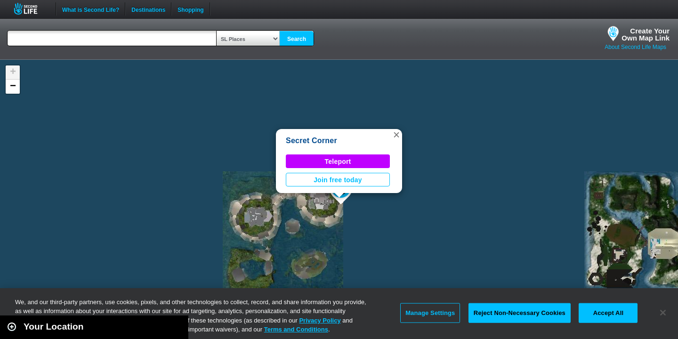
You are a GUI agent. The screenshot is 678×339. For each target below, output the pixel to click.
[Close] (663, 312)
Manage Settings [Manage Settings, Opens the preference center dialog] (430, 312)
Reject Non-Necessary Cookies (519, 312)
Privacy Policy (319, 320)
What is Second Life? (90, 9)
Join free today (338, 180)
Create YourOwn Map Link (646, 34)
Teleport (338, 161)
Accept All (608, 312)
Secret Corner (311, 141)
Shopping (190, 9)
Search (296, 39)
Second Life (30, 8)
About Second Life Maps (635, 47)
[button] (396, 134)
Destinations (148, 9)
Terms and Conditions (296, 329)
